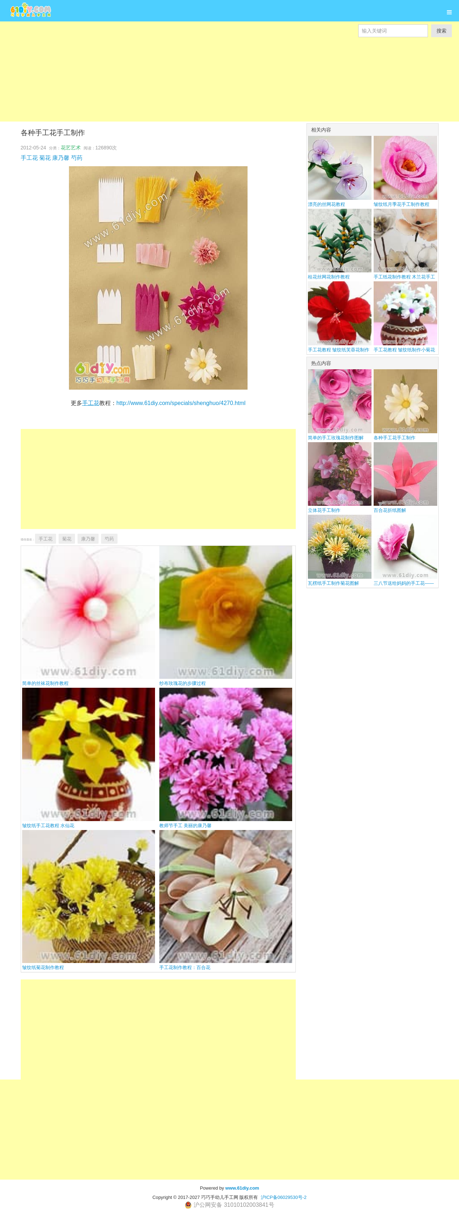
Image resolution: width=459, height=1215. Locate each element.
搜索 (441, 31)
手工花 (29, 158)
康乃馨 (60, 158)
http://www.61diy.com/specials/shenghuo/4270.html (181, 403)
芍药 (77, 158)
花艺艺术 (71, 147)
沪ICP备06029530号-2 (284, 1197)
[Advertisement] (214, 87)
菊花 (45, 158)
